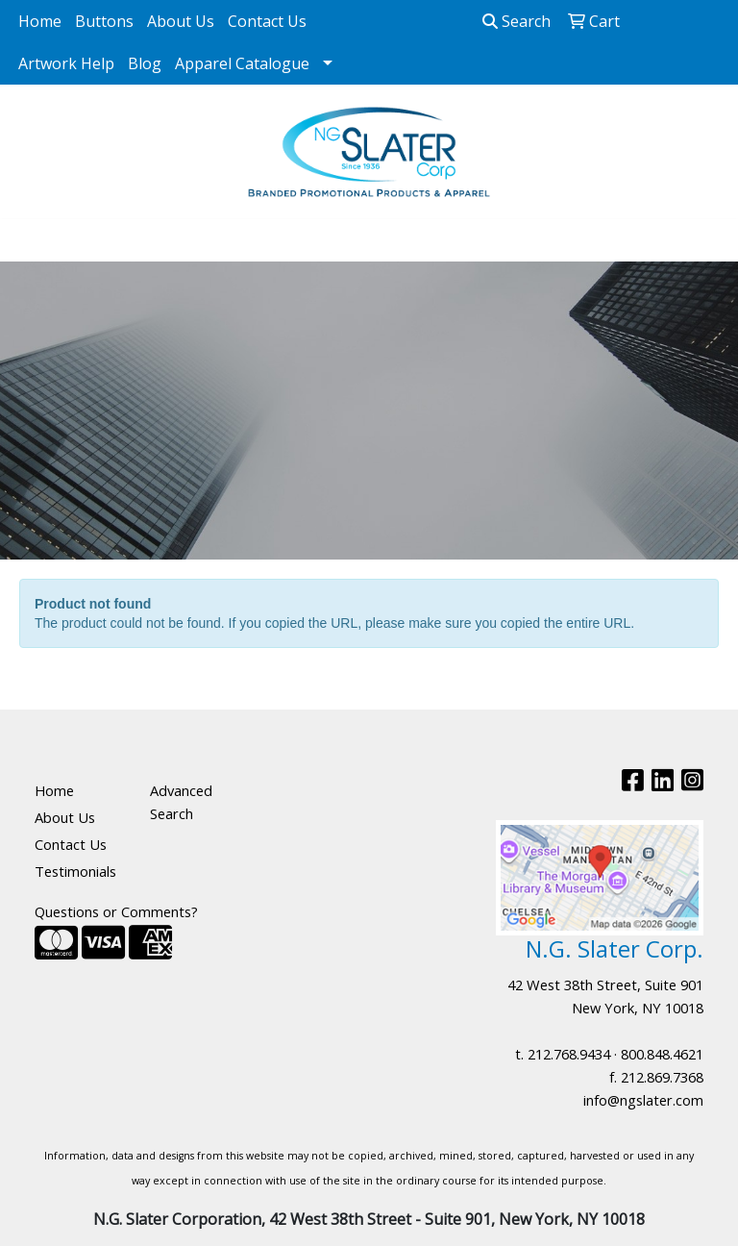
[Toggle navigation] (30, 240)
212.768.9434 (569, 1053)
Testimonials (75, 871)
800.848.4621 (662, 1053)
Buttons (104, 21)
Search (516, 21)
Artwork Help (66, 63)
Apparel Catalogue (242, 63)
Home (40, 21)
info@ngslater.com (643, 1099)
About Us (180, 21)
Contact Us (267, 21)
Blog (144, 63)
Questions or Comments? (116, 911)
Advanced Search (181, 802)
